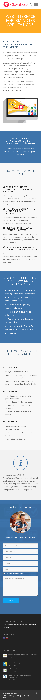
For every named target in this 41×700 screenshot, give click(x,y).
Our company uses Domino (15, 573)
